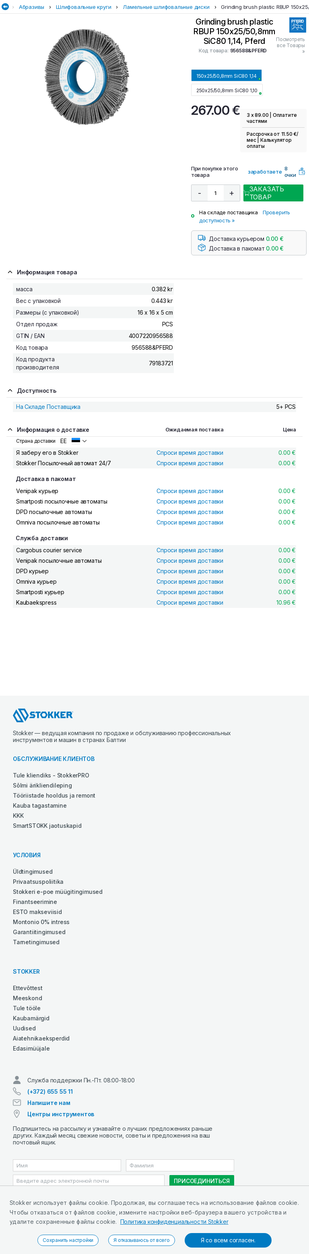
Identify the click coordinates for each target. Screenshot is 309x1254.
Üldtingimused (32, 871)
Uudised (24, 1028)
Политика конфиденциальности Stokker (174, 1221)
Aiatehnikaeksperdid (41, 1038)
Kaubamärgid (31, 1018)
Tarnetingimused (36, 942)
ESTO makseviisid (37, 911)
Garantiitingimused (39, 932)
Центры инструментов (60, 1114)
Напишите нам (48, 1102)
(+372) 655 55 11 (50, 1091)
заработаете (265, 171)
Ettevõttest (28, 988)
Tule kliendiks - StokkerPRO (51, 775)
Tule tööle (27, 1008)
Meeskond (27, 998)
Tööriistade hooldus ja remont (54, 795)
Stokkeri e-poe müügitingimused (58, 891)
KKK (18, 815)
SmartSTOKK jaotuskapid (47, 825)
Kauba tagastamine (40, 805)
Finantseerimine (35, 901)
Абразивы (31, 7)
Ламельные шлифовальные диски (166, 7)
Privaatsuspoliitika (38, 881)
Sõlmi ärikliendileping (42, 785)
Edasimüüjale (31, 1048)
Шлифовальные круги (83, 7)
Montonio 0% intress (41, 921)
